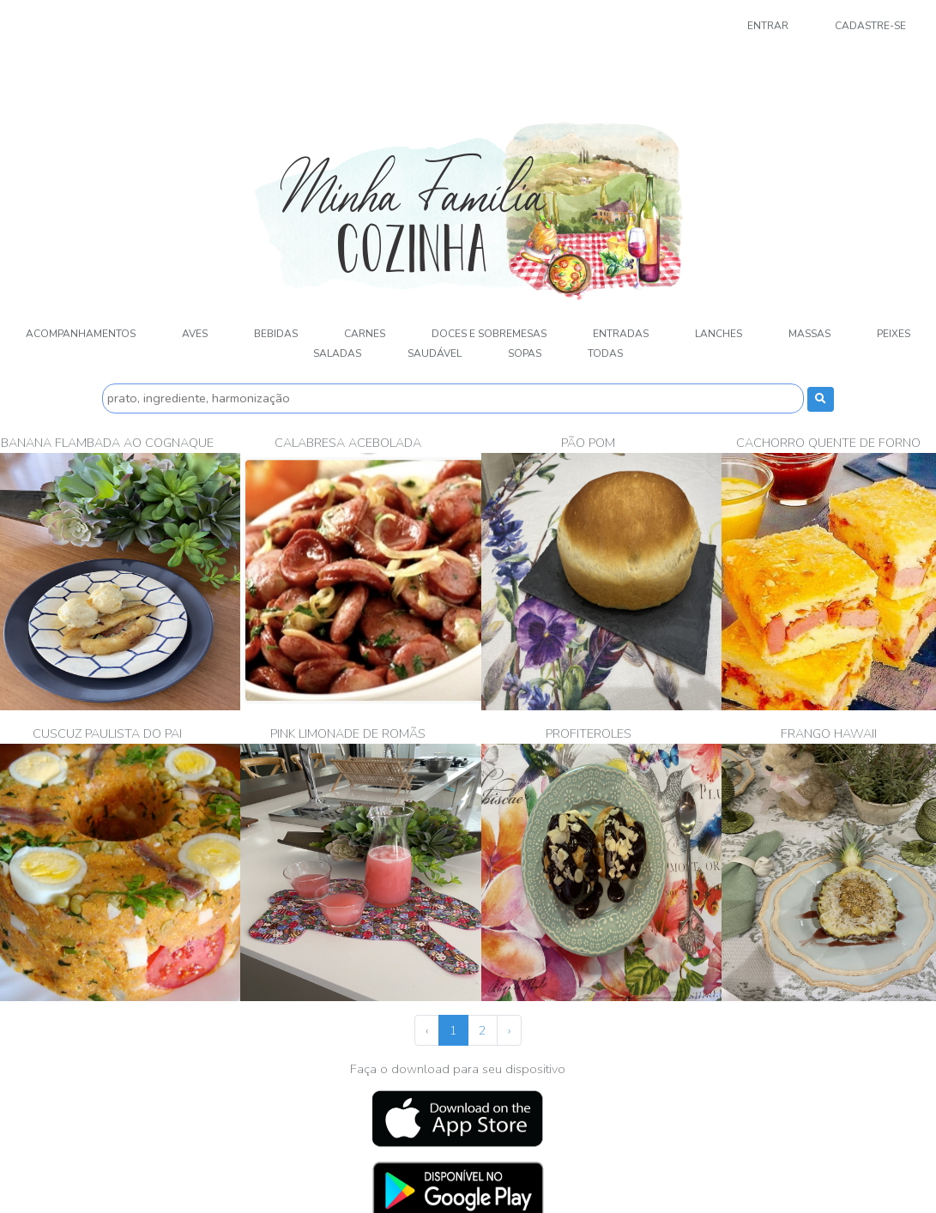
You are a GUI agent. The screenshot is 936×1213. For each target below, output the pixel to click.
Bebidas (276, 334)
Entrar (767, 26)
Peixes (893, 334)
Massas (809, 334)
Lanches (718, 334)
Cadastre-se (870, 26)
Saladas (337, 353)
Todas (605, 353)
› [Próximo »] (509, 1030)
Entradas (621, 334)
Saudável (435, 353)
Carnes (364, 334)
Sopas (524, 353)
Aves (195, 334)
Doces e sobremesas (489, 334)
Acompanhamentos (81, 334)
